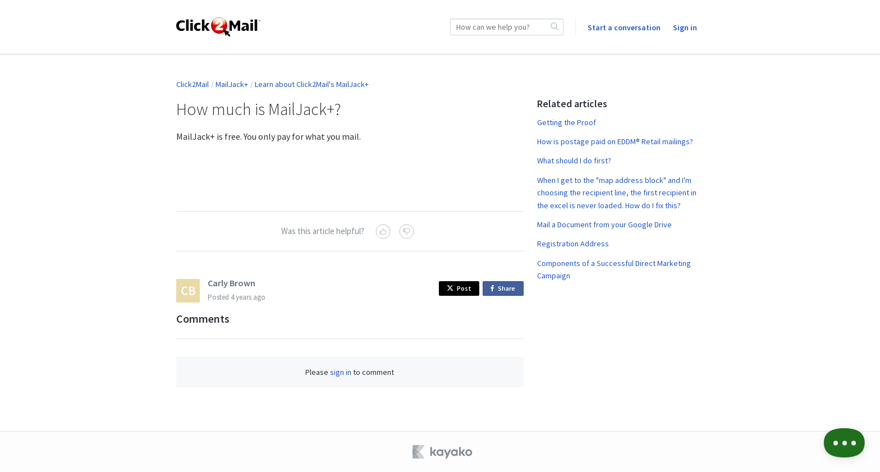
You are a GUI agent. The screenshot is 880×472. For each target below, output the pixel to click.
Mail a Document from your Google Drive (604, 224)
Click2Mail (192, 84)
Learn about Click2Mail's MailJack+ (312, 84)
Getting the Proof (566, 122)
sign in (340, 372)
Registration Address (573, 244)
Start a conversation (624, 27)
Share (505, 289)
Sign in (685, 27)
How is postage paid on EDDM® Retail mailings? (615, 141)
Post (459, 288)
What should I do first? (574, 160)
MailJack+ (232, 84)
